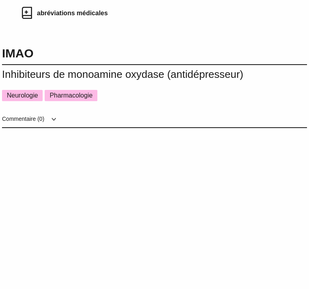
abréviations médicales (72, 13)
